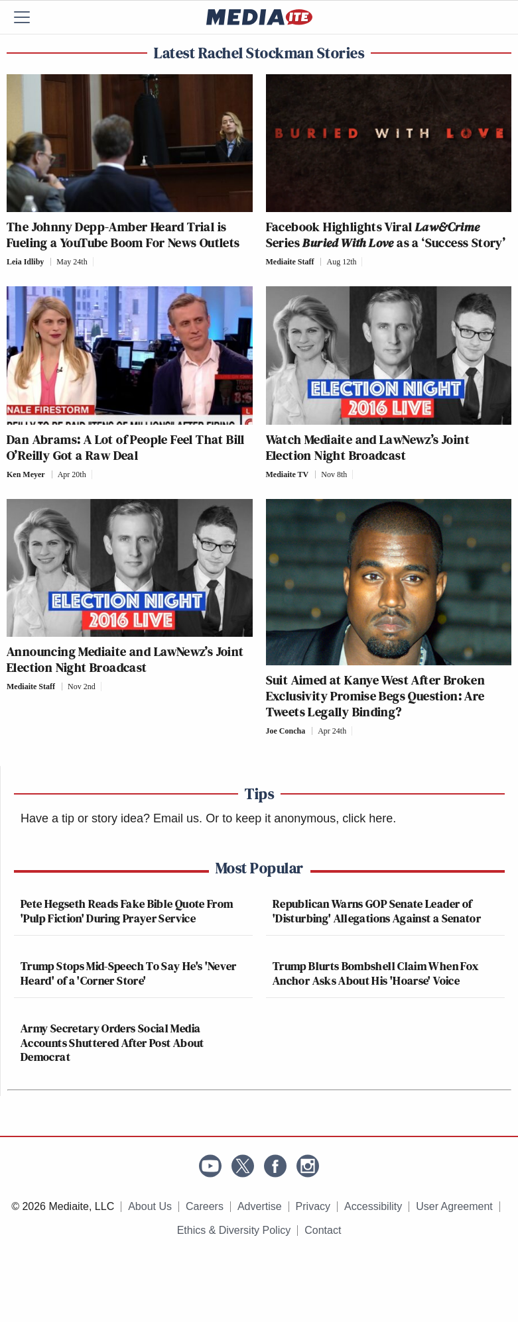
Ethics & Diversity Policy (234, 1230)
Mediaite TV (287, 474)
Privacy (313, 1206)
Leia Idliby (25, 261)
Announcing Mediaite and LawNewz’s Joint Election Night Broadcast (125, 659)
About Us (150, 1206)
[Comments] (97, 261)
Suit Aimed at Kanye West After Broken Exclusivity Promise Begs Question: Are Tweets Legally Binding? (376, 696)
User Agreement (454, 1206)
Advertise (259, 1206)
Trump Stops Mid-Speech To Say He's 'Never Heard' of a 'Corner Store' (129, 973)
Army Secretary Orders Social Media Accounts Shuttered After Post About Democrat (112, 1042)
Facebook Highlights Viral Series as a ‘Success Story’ (386, 234)
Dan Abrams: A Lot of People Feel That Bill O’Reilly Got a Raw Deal (126, 447)
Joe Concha (286, 731)
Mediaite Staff (290, 261)
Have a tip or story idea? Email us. (111, 818)
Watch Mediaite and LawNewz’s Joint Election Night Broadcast (368, 447)
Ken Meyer (26, 474)
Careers (205, 1206)
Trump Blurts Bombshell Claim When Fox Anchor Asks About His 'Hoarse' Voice (375, 973)
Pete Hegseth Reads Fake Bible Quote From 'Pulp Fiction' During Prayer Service (127, 910)
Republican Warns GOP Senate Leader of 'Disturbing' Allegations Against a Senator (377, 910)
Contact (322, 1230)
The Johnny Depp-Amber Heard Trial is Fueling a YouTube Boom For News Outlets (123, 234)
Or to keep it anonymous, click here (299, 818)
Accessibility (373, 1206)
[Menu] (29, 17)
